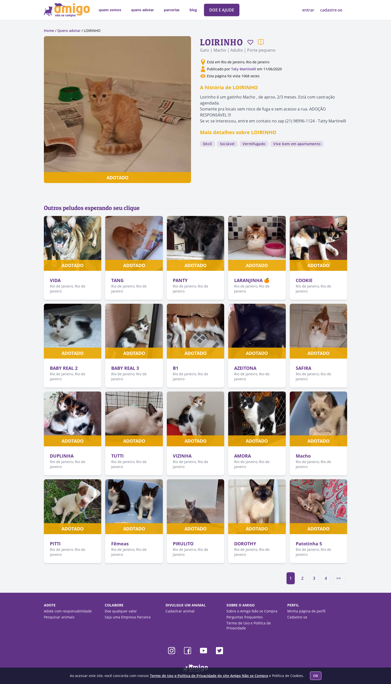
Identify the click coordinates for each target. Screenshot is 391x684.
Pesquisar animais (59, 617)
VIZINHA (182, 456)
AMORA (242, 456)
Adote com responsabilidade (68, 611)
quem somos (110, 9)
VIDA (55, 280)
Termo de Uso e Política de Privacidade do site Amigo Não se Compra (209, 675)
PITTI (55, 544)
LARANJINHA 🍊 (251, 280)
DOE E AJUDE (221, 10)
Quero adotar (69, 30)
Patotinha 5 (309, 544)
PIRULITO (183, 544)
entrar (308, 10)
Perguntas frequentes (244, 617)
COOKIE (304, 280)
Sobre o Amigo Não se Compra (251, 611)
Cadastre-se (297, 617)
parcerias (172, 9)
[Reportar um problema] (261, 42)
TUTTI (117, 456)
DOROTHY (245, 544)
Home (49, 30)
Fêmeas (120, 544)
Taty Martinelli (243, 69)
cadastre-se (331, 10)
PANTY (180, 280)
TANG (117, 280)
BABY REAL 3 (125, 368)
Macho (303, 456)
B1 (175, 368)
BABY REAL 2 (64, 368)
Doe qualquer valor (121, 611)
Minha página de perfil (306, 611)
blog (193, 9)
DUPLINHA (62, 456)
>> (338, 578)
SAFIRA (303, 368)
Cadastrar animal (180, 611)
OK (315, 675)
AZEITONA (245, 368)
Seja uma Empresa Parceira (128, 617)
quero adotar (142, 9)
